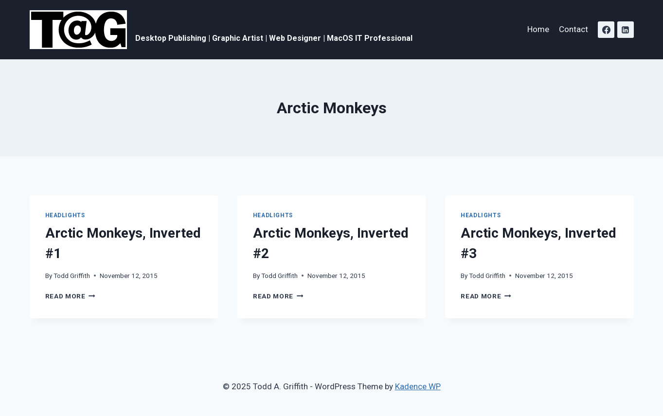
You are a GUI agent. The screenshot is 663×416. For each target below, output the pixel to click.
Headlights (65, 215)
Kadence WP (418, 386)
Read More (70, 296)
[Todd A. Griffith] (221, 29)
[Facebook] (606, 29)
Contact (573, 29)
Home (538, 29)
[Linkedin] (625, 29)
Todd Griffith (72, 275)
